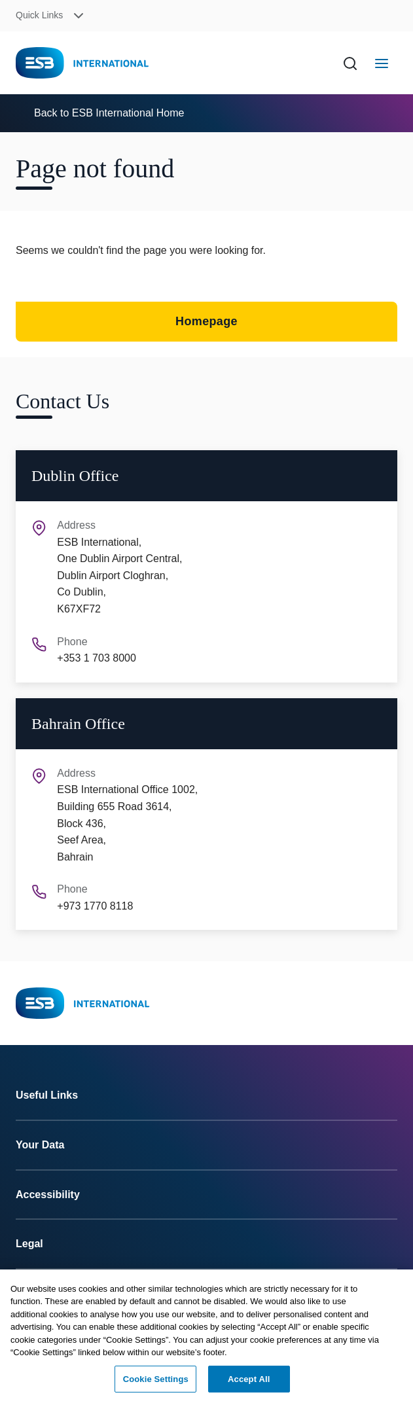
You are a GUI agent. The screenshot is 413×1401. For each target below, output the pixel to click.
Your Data (40, 1144)
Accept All (249, 1383)
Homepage (206, 321)
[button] (107, 16)
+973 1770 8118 (95, 906)
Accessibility (48, 1194)
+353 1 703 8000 (96, 658)
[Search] (350, 62)
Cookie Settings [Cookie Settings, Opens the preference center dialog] (156, 1383)
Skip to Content (21, 8)
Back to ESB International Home (109, 112)
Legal (29, 1243)
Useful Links (47, 1095)
